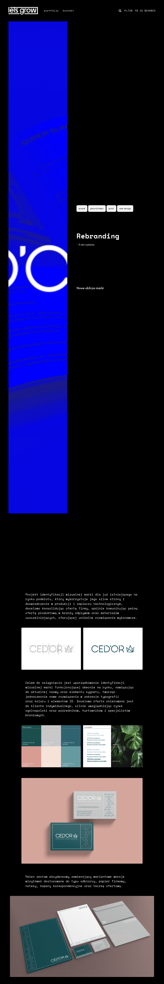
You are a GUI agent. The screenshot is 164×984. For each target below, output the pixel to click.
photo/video (96, 208)
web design (125, 208)
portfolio (51, 10)
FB (136, 10)
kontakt (68, 10)
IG (141, 10)
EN (131, 10)
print (111, 208)
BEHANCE (150, 10)
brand (82, 208)
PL (126, 10)
